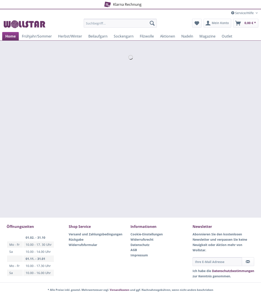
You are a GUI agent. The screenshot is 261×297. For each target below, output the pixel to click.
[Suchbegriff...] (120, 23)
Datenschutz (139, 245)
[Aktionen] (167, 36)
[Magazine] (207, 36)
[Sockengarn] (124, 36)
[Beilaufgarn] (98, 36)
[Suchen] (152, 23)
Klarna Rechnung (122, 3)
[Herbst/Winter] (70, 36)
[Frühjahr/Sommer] (37, 36)
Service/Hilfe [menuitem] (243, 13)
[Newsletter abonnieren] (248, 261)
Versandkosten (119, 290)
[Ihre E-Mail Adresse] (217, 261)
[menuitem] (120, 25)
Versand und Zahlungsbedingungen (95, 234)
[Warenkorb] (245, 23)
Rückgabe (76, 239)
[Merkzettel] (197, 23)
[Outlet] (227, 36)
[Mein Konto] (217, 23)
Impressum (139, 255)
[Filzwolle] (147, 36)
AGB (133, 250)
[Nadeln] (187, 36)
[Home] (10, 36)
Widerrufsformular (83, 245)
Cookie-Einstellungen (146, 234)
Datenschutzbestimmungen (233, 271)
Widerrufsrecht (141, 239)
